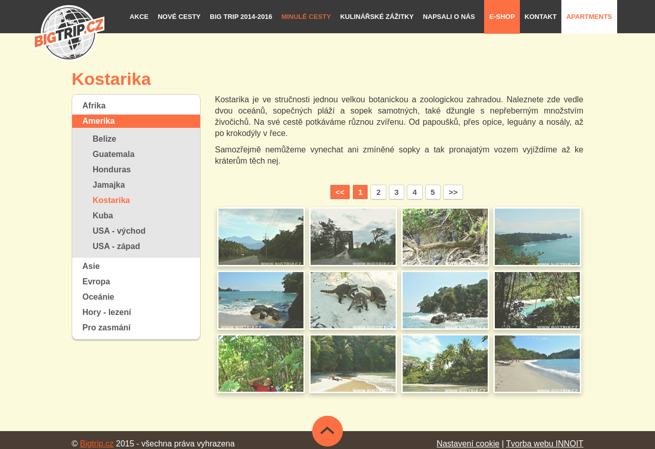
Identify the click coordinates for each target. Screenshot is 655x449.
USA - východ (119, 231)
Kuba (103, 215)
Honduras (112, 169)
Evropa (96, 281)
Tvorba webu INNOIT (544, 443)
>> (453, 192)
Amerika (98, 121)
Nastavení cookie (467, 443)
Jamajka (109, 185)
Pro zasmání (106, 327)
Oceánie (98, 297)
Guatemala (114, 154)
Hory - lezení (106, 312)
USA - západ (116, 246)
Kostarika (111, 200)
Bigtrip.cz (97, 443)
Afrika (93, 105)
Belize (104, 138)
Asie (91, 266)
